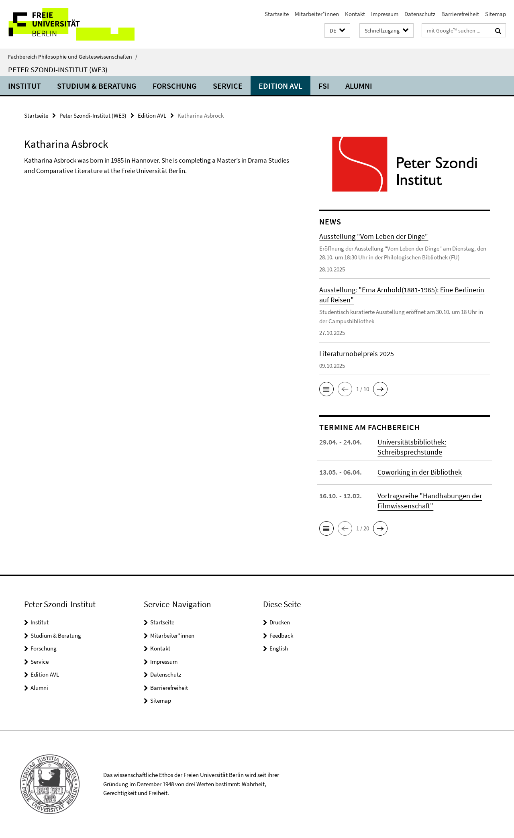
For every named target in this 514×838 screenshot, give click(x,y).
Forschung (175, 86)
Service (228, 86)
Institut (24, 86)
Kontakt (355, 14)
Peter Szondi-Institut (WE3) (58, 69)
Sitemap (495, 14)
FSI (323, 86)
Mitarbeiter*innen (317, 14)
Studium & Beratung (97, 86)
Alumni (358, 86)
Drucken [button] (279, 622)
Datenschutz (419, 14)
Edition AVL (280, 86)
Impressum (384, 14)
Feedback (281, 635)
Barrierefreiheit (460, 14)
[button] (337, 30)
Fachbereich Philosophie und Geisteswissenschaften (72, 56)
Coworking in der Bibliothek (419, 472)
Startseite (277, 14)
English (278, 648)
